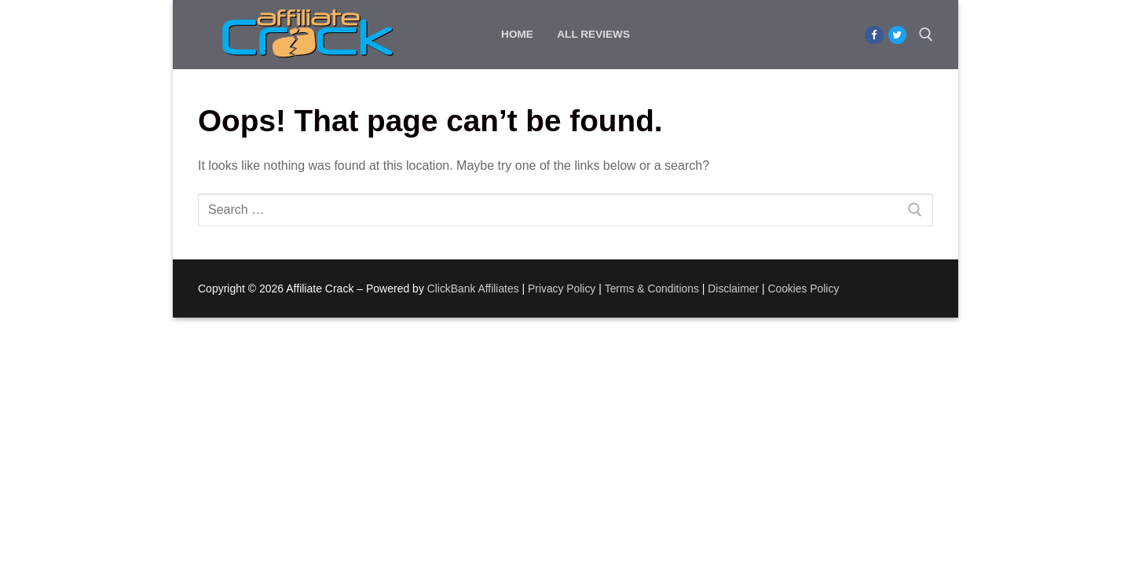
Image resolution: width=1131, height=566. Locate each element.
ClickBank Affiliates (473, 288)
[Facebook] (874, 35)
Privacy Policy (563, 288)
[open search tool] (926, 35)
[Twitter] (897, 35)
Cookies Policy (806, 288)
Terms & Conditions (653, 288)
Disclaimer (735, 288)
